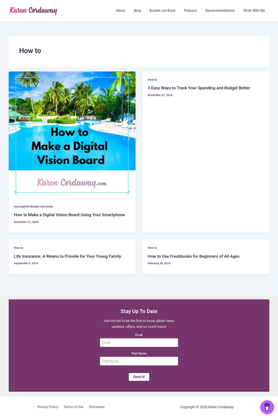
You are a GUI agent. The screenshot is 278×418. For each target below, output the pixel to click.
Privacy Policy (49, 407)
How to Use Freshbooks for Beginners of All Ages (195, 256)
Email (139, 335)
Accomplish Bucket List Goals (34, 206)
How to (152, 79)
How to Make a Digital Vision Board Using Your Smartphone (71, 214)
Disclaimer (95, 407)
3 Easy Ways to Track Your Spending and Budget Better (201, 87)
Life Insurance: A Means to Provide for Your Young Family (69, 256)
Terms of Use (73, 407)
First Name (139, 353)
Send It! (139, 377)
